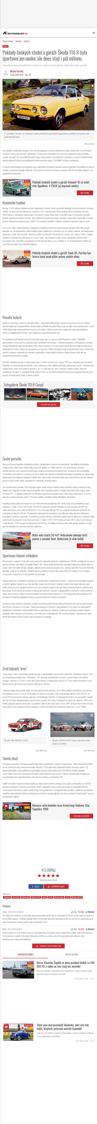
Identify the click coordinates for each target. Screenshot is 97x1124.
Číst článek (85, 192)
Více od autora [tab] (71, 954)
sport (68, 897)
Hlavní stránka (8, 41)
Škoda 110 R (35, 897)
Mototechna (59, 897)
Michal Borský (16, 71)
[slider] (48, 875)
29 (30, 74)
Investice (16, 897)
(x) (74, 911)
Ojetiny (26, 41)
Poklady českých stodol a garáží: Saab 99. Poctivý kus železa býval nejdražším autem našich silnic (61, 255)
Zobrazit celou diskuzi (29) (48, 946)
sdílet (36, 886)
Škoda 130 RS (77, 897)
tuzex (50, 897)
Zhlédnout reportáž (81, 816)
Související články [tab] (25, 954)
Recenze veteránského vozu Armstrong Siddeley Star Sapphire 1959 (61, 807)
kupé (44, 897)
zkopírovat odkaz (56, 886)
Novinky (18, 41)
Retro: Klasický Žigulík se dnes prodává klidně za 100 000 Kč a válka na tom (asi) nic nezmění (65, 964)
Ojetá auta (25, 897)
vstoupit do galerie (48, 404)
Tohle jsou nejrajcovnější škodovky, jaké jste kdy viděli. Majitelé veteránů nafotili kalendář (63, 1027)
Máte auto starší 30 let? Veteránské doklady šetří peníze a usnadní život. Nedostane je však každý (59, 537)
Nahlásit (90, 911)
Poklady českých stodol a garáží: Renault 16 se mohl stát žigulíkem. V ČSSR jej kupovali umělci (60, 184)
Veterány (7, 897)
